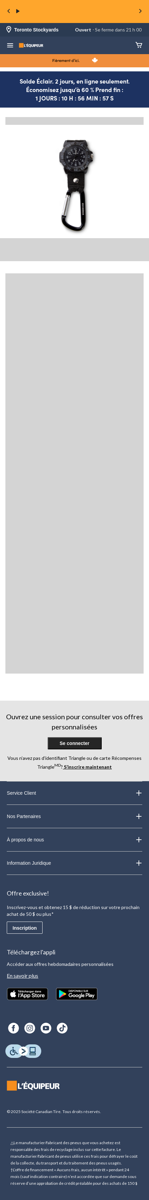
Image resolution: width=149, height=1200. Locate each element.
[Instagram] (29, 1028)
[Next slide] (140, 12)
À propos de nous (74, 839)
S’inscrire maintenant (87, 767)
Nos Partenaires (74, 816)
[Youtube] (46, 1028)
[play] (18, 11)
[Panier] (139, 45)
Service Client (74, 793)
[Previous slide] (8, 12)
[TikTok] (62, 1028)
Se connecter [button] (75, 743)
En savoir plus (22, 975)
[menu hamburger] (10, 46)
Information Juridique (74, 863)
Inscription (25, 928)
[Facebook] (13, 1028)
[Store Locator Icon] (8, 30)
